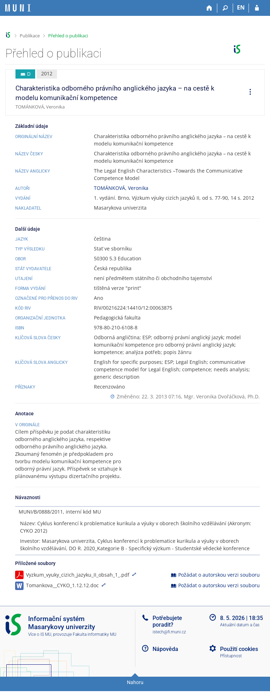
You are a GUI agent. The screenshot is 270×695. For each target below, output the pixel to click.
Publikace (30, 35)
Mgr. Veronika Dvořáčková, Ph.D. (222, 396)
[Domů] (209, 8)
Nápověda (165, 656)
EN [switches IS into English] (241, 7)
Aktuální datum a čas (239, 632)
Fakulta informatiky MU (94, 641)
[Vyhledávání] (225, 8)
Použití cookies (239, 656)
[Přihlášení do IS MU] (257, 8)
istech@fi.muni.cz (169, 639)
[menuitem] (248, 92)
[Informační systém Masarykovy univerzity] (18, 8)
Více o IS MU (39, 641)
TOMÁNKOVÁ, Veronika (121, 188)
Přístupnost (231, 663)
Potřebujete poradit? (167, 628)
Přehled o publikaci (68, 35)
